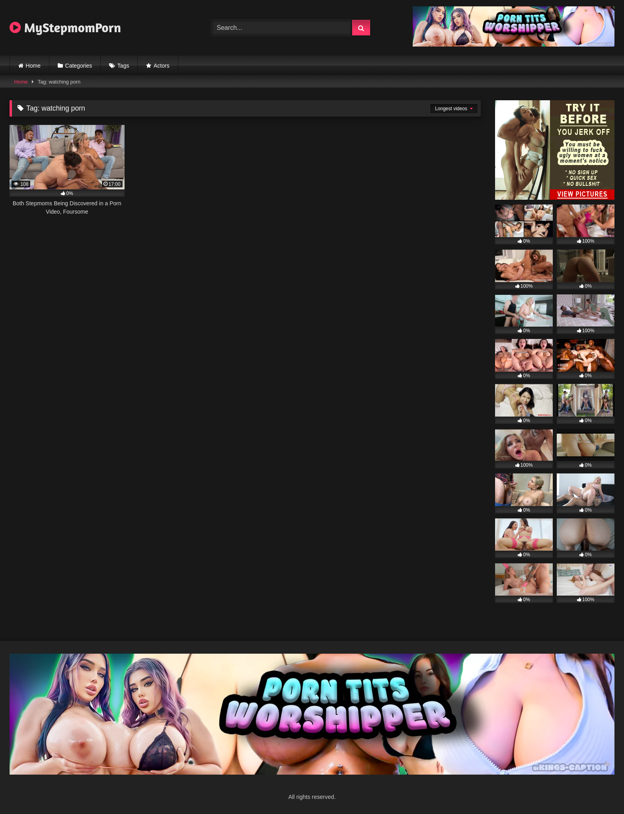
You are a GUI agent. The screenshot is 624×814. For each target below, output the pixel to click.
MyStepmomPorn (65, 27)
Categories (78, 65)
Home (33, 65)
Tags (123, 65)
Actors (162, 65)
